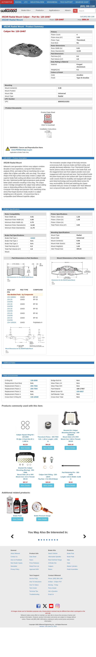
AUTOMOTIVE (7, 2)
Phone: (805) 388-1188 (55, 607)
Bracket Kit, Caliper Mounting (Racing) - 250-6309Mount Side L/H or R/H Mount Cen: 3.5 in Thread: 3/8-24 (25, 473)
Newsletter (14, 595)
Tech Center (33, 616)
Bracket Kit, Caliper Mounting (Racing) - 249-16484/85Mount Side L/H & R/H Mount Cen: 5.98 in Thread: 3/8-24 (70, 435)
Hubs (68, 591)
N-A (31, 383)
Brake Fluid (17, 516)
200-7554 (33, 386)
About (68, 10)
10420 (32, 238)
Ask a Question (52, 620)
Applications (54, 10)
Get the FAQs (33, 607)
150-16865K (11, 297)
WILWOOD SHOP (82, 2)
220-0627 (80, 391)
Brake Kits (26, 10)
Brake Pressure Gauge (42, 516)
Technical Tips (33, 620)
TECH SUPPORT (66, 2)
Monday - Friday (53, 613)
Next (84, 550)
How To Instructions (35, 610)
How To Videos (34, 613)
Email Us (51, 623)
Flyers (31, 588)
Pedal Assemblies (72, 598)
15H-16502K (11, 322)
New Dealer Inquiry (16, 591)
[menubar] (45, 11)
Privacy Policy (15, 598)
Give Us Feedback (16, 588)
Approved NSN (34, 598)
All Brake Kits (52, 591)
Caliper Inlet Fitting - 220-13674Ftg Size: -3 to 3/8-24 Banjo (48, 477)
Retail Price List (34, 595)
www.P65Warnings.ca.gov (21, 150)
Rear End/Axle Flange (55, 588)
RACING (18, 2)
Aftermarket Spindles (54, 585)
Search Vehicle (52, 582)
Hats (68, 588)
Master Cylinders (72, 595)
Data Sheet (32, 585)
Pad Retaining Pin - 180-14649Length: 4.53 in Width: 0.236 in (71, 476)
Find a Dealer (52, 616)
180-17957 (81, 389)
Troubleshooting (34, 623)
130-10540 (34, 397)
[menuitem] (25, 11)
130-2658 (33, 380)
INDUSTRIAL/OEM (37, 2)
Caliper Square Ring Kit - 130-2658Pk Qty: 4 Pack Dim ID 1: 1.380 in (25, 438)
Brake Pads (70, 585)
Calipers (50, 595)
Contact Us (14, 585)
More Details (25, 448)
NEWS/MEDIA (52, 2)
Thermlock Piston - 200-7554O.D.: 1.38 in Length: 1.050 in (48, 439)
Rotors (50, 598)
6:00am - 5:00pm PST (55, 610)
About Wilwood (15, 582)
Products (40, 10)
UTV (25, 2)
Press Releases (34, 591)
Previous (12, 550)
